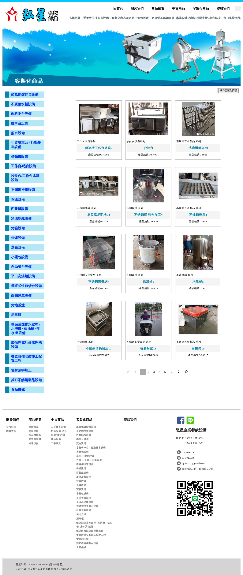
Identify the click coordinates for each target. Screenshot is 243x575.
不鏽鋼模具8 (198, 214)
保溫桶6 (148, 281)
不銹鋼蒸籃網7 (98, 281)
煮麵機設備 (19, 157)
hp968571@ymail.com (193, 463)
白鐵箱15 (198, 348)
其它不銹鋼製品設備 (26, 380)
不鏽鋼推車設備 (23, 190)
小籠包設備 (19, 257)
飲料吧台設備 (21, 114)
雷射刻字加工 (21, 370)
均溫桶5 (198, 281)
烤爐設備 (18, 238)
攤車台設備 (19, 123)
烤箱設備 (18, 228)
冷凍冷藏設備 (21, 218)
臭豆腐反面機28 (98, 214)
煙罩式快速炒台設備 (26, 286)
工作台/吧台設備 (23, 166)
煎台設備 (18, 133)
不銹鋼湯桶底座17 (99, 348)
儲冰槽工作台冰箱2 (99, 148)
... (171, 371)
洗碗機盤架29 (198, 148)
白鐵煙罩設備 (21, 295)
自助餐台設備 (21, 267)
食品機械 (18, 389)
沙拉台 (148, 148)
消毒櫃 (16, 315)
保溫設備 (18, 199)
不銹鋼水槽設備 (23, 104)
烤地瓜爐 (18, 305)
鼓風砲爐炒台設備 (24, 94)
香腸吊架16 (148, 348)
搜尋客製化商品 (228, 90)
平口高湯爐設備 (23, 276)
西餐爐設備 (19, 209)
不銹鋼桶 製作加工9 (148, 214)
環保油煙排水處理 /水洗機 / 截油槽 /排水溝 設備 (25, 329)
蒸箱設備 (18, 247)
